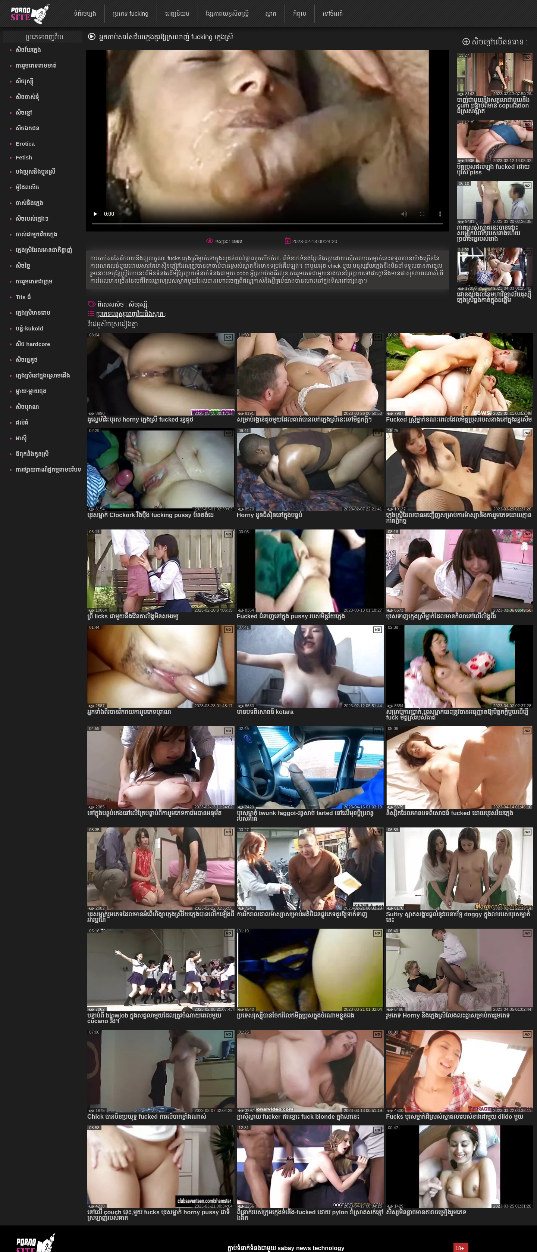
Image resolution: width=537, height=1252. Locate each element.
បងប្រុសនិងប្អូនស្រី (35, 171)
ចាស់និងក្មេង (29, 203)
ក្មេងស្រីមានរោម (33, 313)
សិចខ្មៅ (24, 112)
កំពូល (299, 13)
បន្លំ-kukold (29, 328)
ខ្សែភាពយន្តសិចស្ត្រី (227, 13)
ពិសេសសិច (111, 304)
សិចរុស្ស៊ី (24, 81)
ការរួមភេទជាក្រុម (34, 281)
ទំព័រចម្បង (85, 13)
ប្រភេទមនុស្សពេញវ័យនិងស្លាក (130, 314)
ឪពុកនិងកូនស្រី (32, 454)
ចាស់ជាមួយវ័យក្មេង (36, 234)
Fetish (24, 157)
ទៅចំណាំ (333, 13)
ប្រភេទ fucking (130, 13)
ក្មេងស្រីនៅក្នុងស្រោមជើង (43, 375)
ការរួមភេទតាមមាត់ (36, 65)
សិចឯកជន (28, 128)
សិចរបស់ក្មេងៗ (32, 218)
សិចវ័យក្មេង (28, 50)
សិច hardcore (33, 344)
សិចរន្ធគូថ (27, 360)
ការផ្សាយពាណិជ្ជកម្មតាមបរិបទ (48, 469)
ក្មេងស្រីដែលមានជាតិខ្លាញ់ (44, 250)
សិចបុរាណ (27, 407)
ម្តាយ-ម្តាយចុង (31, 391)
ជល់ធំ (22, 422)
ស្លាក (270, 13)
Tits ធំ (23, 297)
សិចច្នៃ (23, 265)
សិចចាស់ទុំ (27, 97)
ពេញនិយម (177, 13)
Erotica (25, 143)
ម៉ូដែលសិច (27, 187)
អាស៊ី (21, 438)
